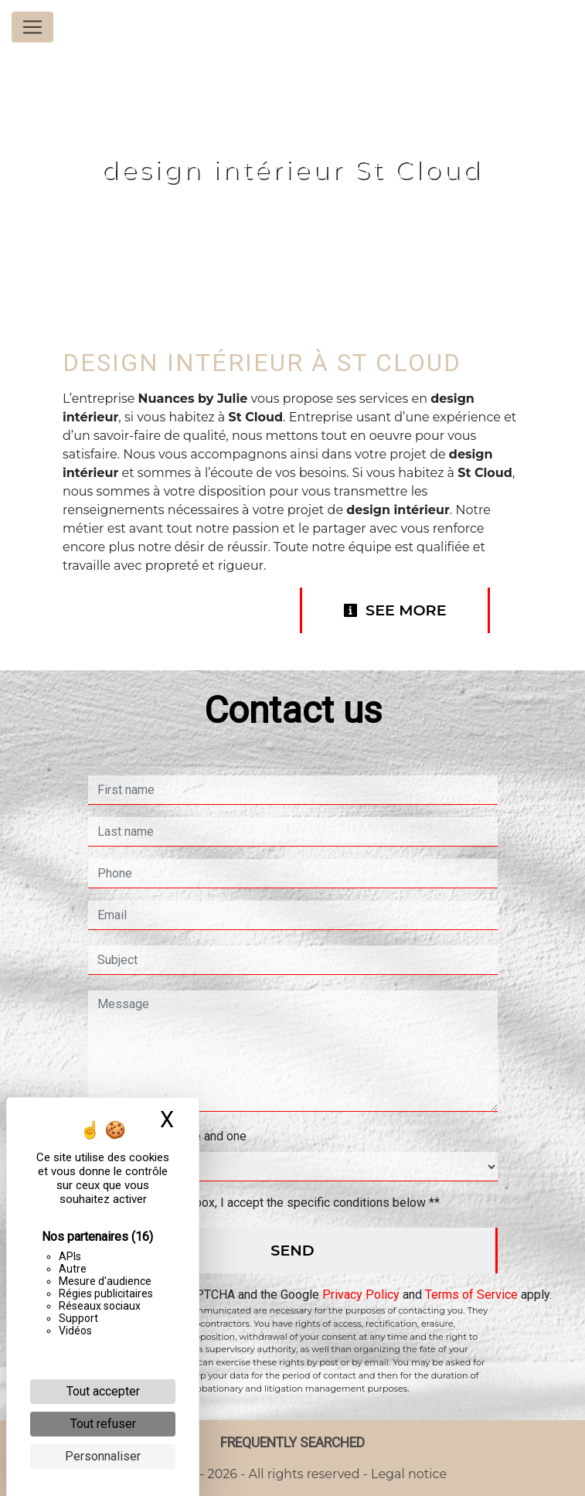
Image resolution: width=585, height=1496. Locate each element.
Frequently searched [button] (292, 1442)
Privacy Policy (361, 1294)
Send (292, 1250)
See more (395, 610)
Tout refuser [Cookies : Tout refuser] (103, 1423)
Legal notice (407, 1474)
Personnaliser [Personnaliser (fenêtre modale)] (103, 1456)
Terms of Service (471, 1294)
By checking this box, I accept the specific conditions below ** (272, 1202)
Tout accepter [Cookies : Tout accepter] (103, 1391)
